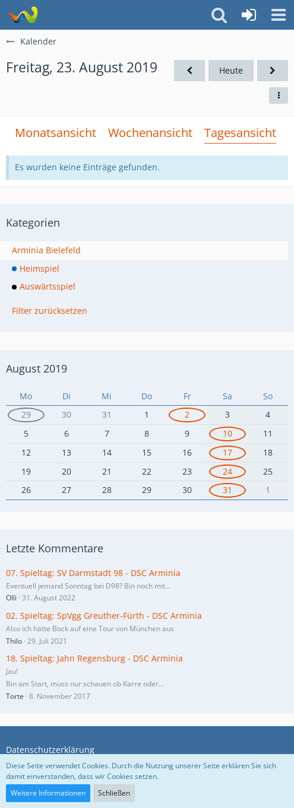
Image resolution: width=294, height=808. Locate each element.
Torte (15, 696)
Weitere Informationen (48, 793)
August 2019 (36, 368)
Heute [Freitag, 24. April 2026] (231, 70)
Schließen (114, 793)
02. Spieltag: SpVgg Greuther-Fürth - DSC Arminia (104, 615)
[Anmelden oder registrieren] (249, 15)
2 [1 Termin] (187, 414)
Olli (11, 598)
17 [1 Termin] (227, 452)
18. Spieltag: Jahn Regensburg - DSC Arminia (94, 658)
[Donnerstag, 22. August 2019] (189, 71)
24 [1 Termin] (227, 471)
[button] (278, 15)
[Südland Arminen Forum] (22, 15)
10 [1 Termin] (227, 433)
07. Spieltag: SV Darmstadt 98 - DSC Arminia (93, 572)
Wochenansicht (150, 133)
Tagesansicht (240, 133)
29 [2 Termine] (26, 414)
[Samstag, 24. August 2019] (272, 71)
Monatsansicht (55, 133)
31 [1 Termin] (227, 489)
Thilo (14, 641)
